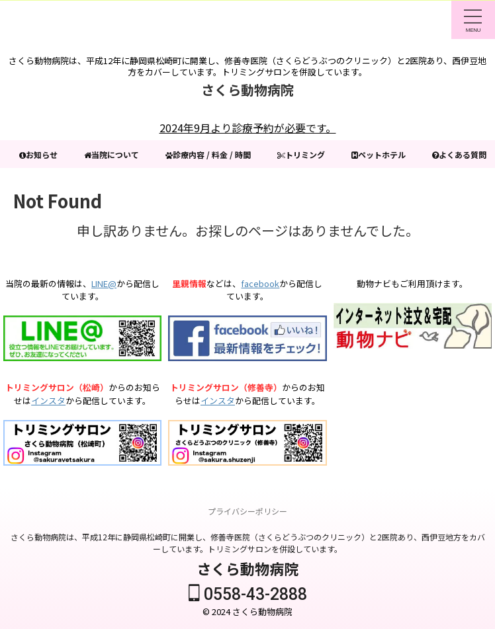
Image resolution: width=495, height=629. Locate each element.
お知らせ (45, 154)
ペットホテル (422, 154)
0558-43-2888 (248, 594)
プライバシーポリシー (247, 511)
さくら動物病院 (247, 89)
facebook (260, 283)
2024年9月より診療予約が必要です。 (247, 128)
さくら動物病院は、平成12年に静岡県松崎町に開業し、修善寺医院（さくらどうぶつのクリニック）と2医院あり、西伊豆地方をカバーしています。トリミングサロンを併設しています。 (248, 542)
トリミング (336, 154)
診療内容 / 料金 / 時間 (233, 154)
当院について (126, 154)
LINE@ (103, 283)
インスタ (48, 400)
